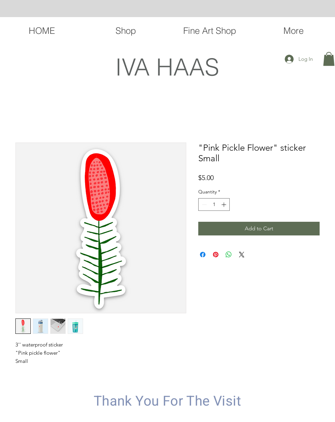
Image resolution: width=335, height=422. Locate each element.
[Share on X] (242, 254)
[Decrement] (203, 204)
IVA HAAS (167, 66)
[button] (329, 59)
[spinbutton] (214, 204)
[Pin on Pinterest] (216, 254)
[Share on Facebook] (203, 254)
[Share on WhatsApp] (229, 254)
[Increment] (224, 204)
